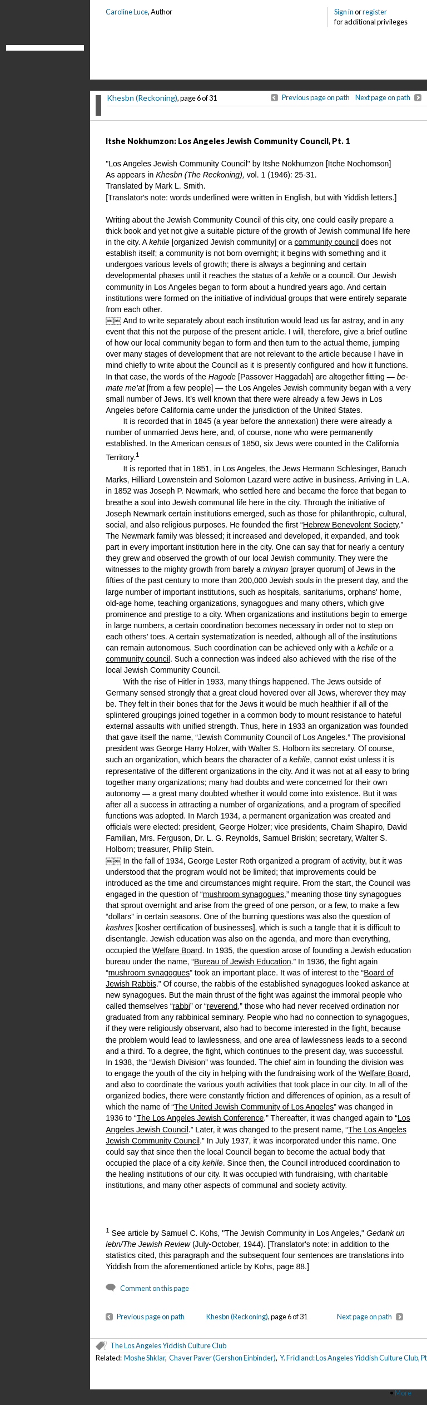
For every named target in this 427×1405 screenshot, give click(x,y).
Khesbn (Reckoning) (142, 97)
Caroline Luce (127, 11)
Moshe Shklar (144, 1357)
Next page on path (382, 97)
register (375, 11)
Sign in (344, 11)
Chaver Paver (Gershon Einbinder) (222, 1357)
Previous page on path (316, 97)
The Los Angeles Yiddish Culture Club (168, 1345)
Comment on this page (154, 1288)
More (403, 1392)
